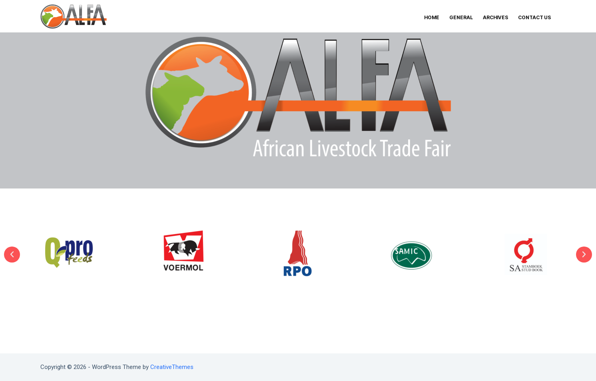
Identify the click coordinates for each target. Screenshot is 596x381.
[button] (12, 255)
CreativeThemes (171, 367)
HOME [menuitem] (431, 17)
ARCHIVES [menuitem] (495, 17)
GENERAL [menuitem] (461, 17)
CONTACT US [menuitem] (534, 17)
